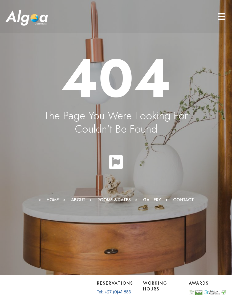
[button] (222, 16)
